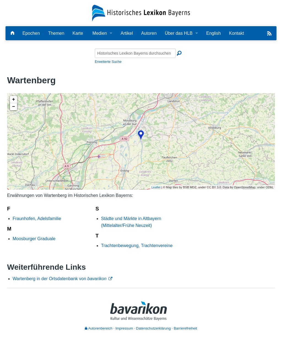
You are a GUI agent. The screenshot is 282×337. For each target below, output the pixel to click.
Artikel (127, 33)
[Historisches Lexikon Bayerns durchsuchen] (135, 53)
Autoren (149, 33)
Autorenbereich (98, 328)
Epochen (31, 33)
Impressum (124, 328)
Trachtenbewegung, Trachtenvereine (137, 245)
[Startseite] (141, 12)
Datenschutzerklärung (153, 328)
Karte (77, 33)
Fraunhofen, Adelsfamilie (37, 218)
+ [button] (13, 99)
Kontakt (236, 33)
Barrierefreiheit (185, 328)
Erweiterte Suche (108, 62)
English (213, 33)
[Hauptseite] (12, 33)
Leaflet (156, 187)
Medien (100, 33)
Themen (56, 33)
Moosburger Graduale (34, 238)
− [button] (13, 106)
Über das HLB (179, 33)
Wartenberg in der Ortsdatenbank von (60, 278)
